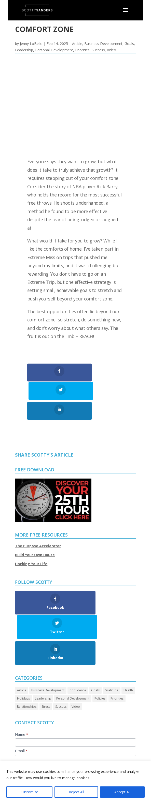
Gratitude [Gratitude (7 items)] (111, 647)
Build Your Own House (35, 536)
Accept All (122, 791)
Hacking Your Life (31, 545)
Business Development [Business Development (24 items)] (47, 647)
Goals (129, 43)
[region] (75, 781)
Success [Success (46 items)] (60, 663)
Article (77, 43)
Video (111, 50)
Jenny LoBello (31, 43)
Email (21, 708)
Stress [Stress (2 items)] (46, 663)
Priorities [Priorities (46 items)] (117, 655)
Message (24, 724)
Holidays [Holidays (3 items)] (23, 655)
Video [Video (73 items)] (76, 663)
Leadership (24, 50)
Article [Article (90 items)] (21, 647)
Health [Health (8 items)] (128, 647)
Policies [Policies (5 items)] (99, 655)
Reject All (76, 791)
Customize (29, 791)
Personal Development (54, 50)
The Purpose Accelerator (38, 527)
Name (21, 691)
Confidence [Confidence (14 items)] (78, 647)
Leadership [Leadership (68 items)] (43, 655)
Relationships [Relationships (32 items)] (26, 663)
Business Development (103, 43)
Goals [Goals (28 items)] (95, 647)
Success (98, 50)
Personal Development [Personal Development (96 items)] (72, 655)
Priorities (82, 50)
